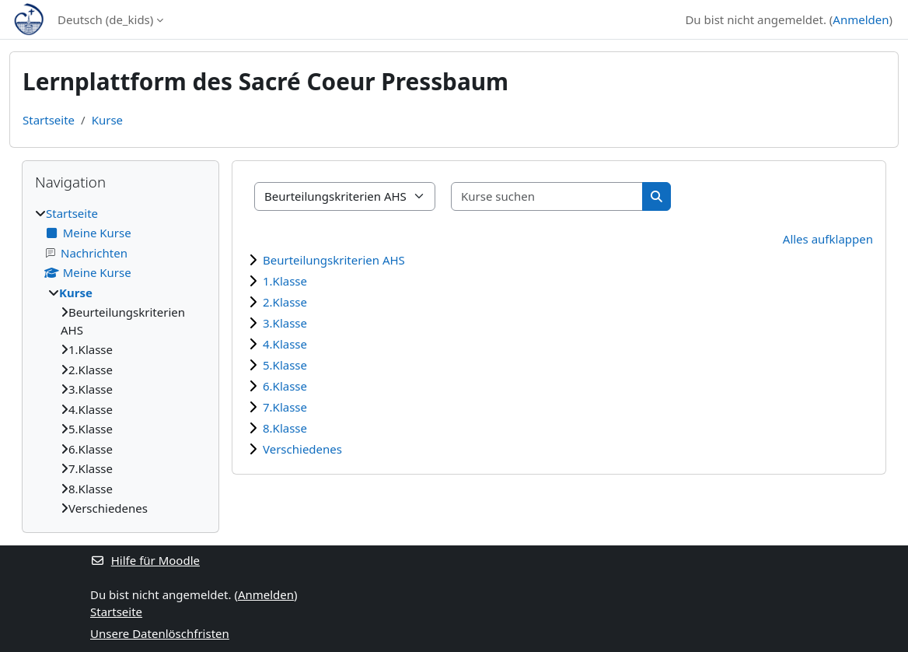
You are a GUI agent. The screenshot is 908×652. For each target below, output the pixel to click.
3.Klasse (285, 323)
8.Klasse (285, 428)
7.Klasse (285, 407)
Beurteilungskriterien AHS (334, 260)
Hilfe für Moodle (145, 560)
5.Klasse (285, 365)
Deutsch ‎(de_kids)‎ (105, 19)
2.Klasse (285, 302)
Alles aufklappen (828, 239)
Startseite (49, 120)
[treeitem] (120, 361)
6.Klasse (285, 386)
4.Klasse (285, 344)
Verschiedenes (302, 449)
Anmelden (861, 19)
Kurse (107, 120)
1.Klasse (285, 281)
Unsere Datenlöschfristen (159, 633)
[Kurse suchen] (547, 196)
